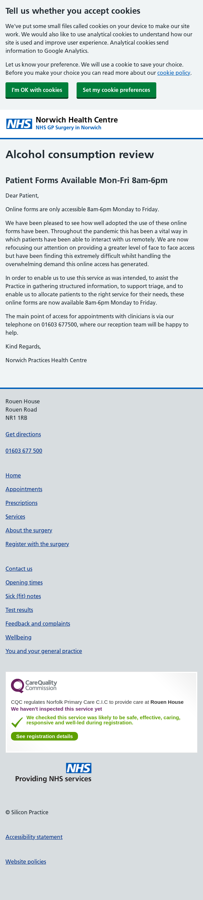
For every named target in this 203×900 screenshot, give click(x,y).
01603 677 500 (23, 450)
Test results (19, 609)
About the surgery (28, 530)
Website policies (25, 861)
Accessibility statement (34, 836)
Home (13, 475)
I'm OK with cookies (37, 89)
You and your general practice (43, 651)
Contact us (18, 568)
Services (15, 516)
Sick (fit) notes (23, 596)
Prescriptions (21, 502)
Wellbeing (18, 637)
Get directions (23, 434)
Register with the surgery (37, 544)
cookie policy (173, 72)
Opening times (24, 582)
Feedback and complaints (37, 623)
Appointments (23, 489)
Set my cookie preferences (116, 89)
